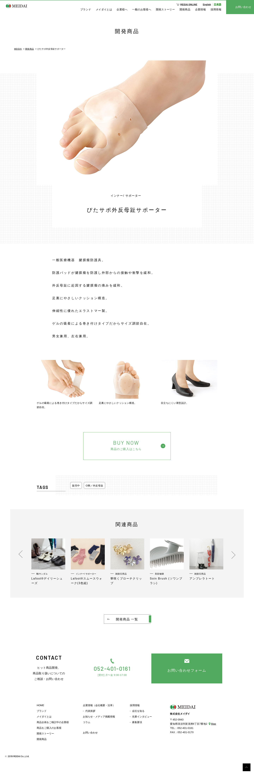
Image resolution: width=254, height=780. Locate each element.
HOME (40, 705)
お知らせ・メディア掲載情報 (99, 716)
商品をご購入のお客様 (49, 727)
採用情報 (216, 9)
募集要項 (137, 722)
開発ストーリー (165, 9)
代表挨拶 (90, 711)
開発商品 (185, 9)
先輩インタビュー (142, 716)
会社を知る (138, 711)
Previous (22, 554)
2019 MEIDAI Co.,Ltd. (18, 756)
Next (230, 554)
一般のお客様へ (141, 9)
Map (213, 723)
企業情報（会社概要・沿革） (99, 705)
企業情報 (200, 9)
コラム (86, 722)
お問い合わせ (90, 732)
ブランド (85, 9)
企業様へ (122, 9)
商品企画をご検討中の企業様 (53, 722)
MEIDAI (18, 49)
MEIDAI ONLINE (188, 4)
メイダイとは (104, 9)
